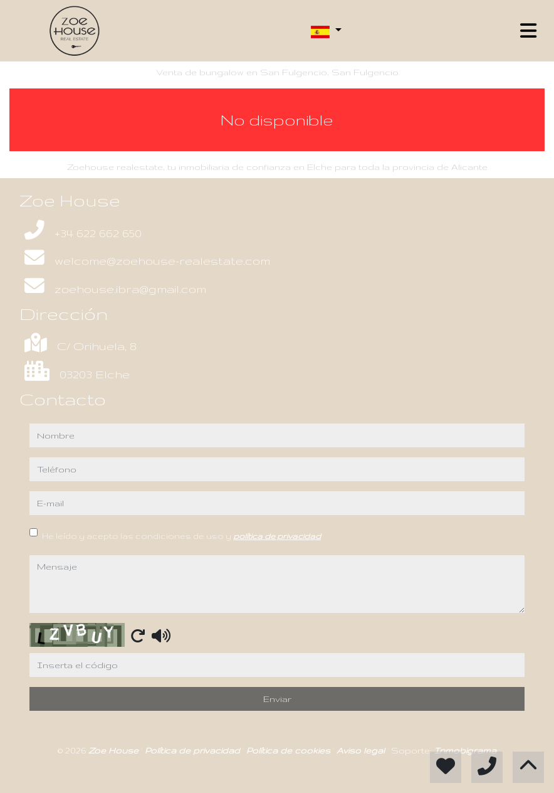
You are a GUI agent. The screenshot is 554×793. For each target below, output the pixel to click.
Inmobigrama (465, 750)
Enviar (277, 699)
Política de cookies (289, 750)
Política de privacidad (194, 750)
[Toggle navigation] (528, 31)
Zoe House (114, 750)
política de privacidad (277, 535)
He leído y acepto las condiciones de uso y (181, 535)
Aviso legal (362, 750)
